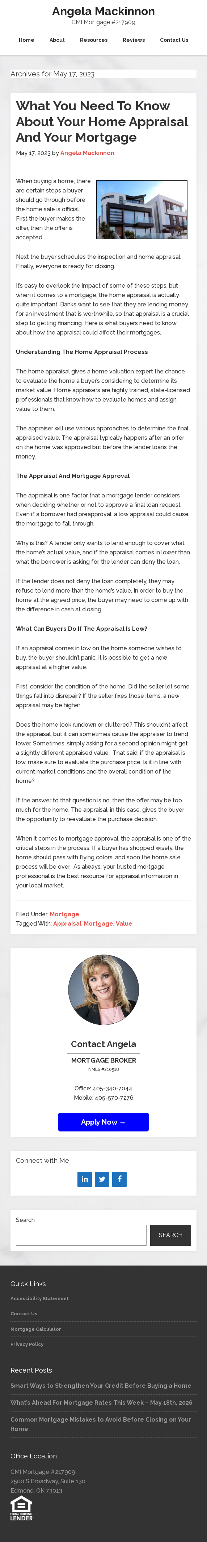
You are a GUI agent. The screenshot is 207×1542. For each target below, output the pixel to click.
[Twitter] (102, 1179)
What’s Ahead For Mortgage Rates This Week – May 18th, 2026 (101, 1402)
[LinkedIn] (84, 1179)
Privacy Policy (26, 1344)
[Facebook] (119, 1179)
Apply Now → (103, 1122)
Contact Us (23, 1313)
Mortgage (64, 914)
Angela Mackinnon (103, 11)
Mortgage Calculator (35, 1329)
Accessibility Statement (39, 1298)
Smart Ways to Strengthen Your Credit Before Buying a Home (100, 1385)
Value (124, 923)
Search (25, 1220)
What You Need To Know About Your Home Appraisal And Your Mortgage (102, 121)
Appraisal (67, 923)
